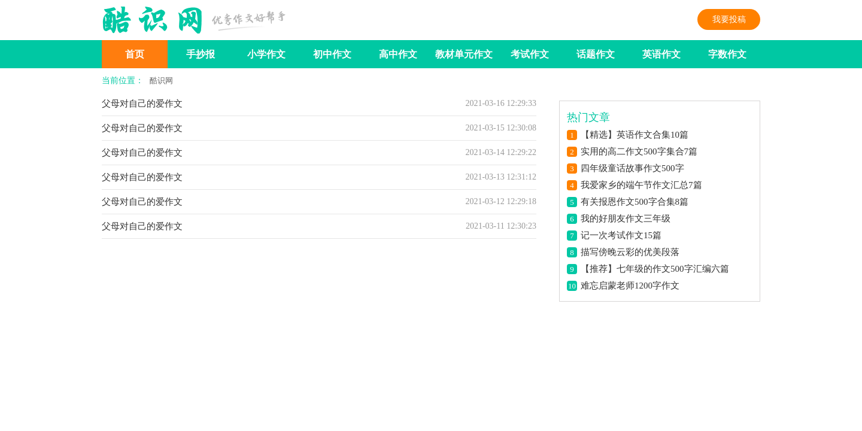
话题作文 (595, 54)
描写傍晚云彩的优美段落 (630, 252)
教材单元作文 (464, 54)
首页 (134, 54)
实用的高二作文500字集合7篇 (639, 151)
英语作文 (661, 54)
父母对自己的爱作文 (142, 103)
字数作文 (727, 54)
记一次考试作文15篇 (621, 235)
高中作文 (398, 54)
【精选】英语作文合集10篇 (634, 134)
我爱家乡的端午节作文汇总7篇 (641, 185)
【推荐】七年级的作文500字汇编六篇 (655, 269)
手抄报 (200, 54)
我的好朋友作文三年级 (625, 218)
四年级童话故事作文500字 (632, 168)
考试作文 (530, 54)
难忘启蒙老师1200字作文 (630, 285)
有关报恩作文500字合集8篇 (634, 202)
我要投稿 (729, 19)
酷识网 (161, 80)
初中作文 (332, 54)
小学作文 (266, 54)
